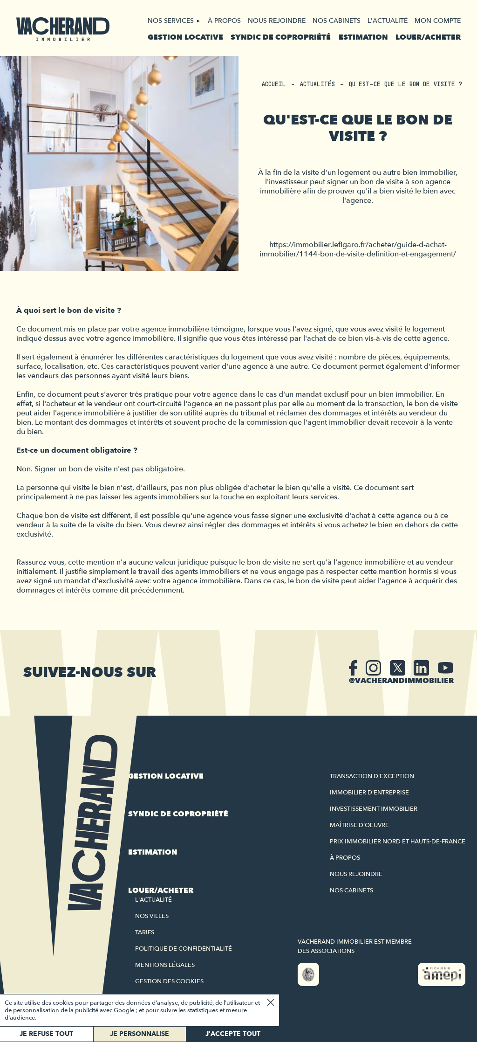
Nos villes (152, 916)
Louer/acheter (428, 37)
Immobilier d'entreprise (369, 792)
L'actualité (388, 20)
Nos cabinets (337, 20)
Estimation (363, 37)
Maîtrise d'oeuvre (359, 825)
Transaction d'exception (372, 776)
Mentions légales (165, 965)
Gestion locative (185, 37)
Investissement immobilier (373, 809)
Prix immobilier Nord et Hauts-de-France (397, 841)
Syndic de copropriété (281, 37)
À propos (224, 20)
